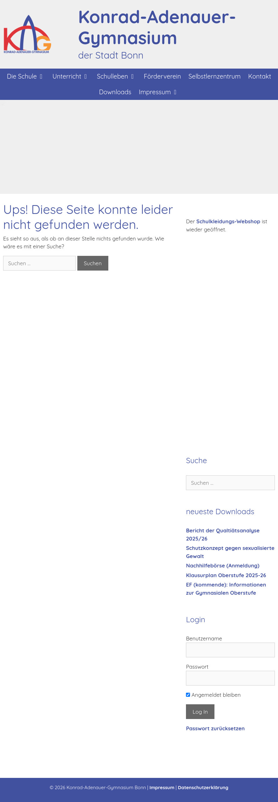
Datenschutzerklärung (203, 787)
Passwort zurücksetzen (215, 728)
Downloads (115, 92)
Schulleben (118, 76)
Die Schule (28, 76)
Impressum (161, 92)
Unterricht (73, 76)
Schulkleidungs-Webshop (228, 221)
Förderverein (162, 76)
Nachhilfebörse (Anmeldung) (222, 565)
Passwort (197, 666)
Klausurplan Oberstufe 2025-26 (226, 575)
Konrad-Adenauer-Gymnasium (157, 27)
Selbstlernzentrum (214, 76)
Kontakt (259, 76)
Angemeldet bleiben (213, 694)
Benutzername (204, 638)
